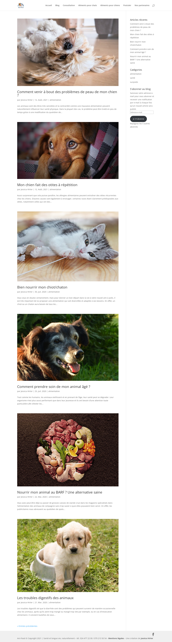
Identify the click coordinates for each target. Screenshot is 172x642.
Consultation (69, 5)
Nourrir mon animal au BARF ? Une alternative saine (59, 492)
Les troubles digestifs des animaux (45, 597)
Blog (57, 5)
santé (132, 78)
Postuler (127, 5)
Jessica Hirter (27, 100)
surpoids (134, 82)
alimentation (55, 100)
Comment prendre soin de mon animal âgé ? (53, 386)
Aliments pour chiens (110, 5)
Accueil (48, 5)
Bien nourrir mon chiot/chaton (42, 287)
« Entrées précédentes (27, 626)
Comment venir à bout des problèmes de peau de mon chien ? (67, 93)
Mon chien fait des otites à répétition (47, 184)
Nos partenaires (142, 5)
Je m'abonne (138, 119)
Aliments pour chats (87, 5)
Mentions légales (116, 638)
